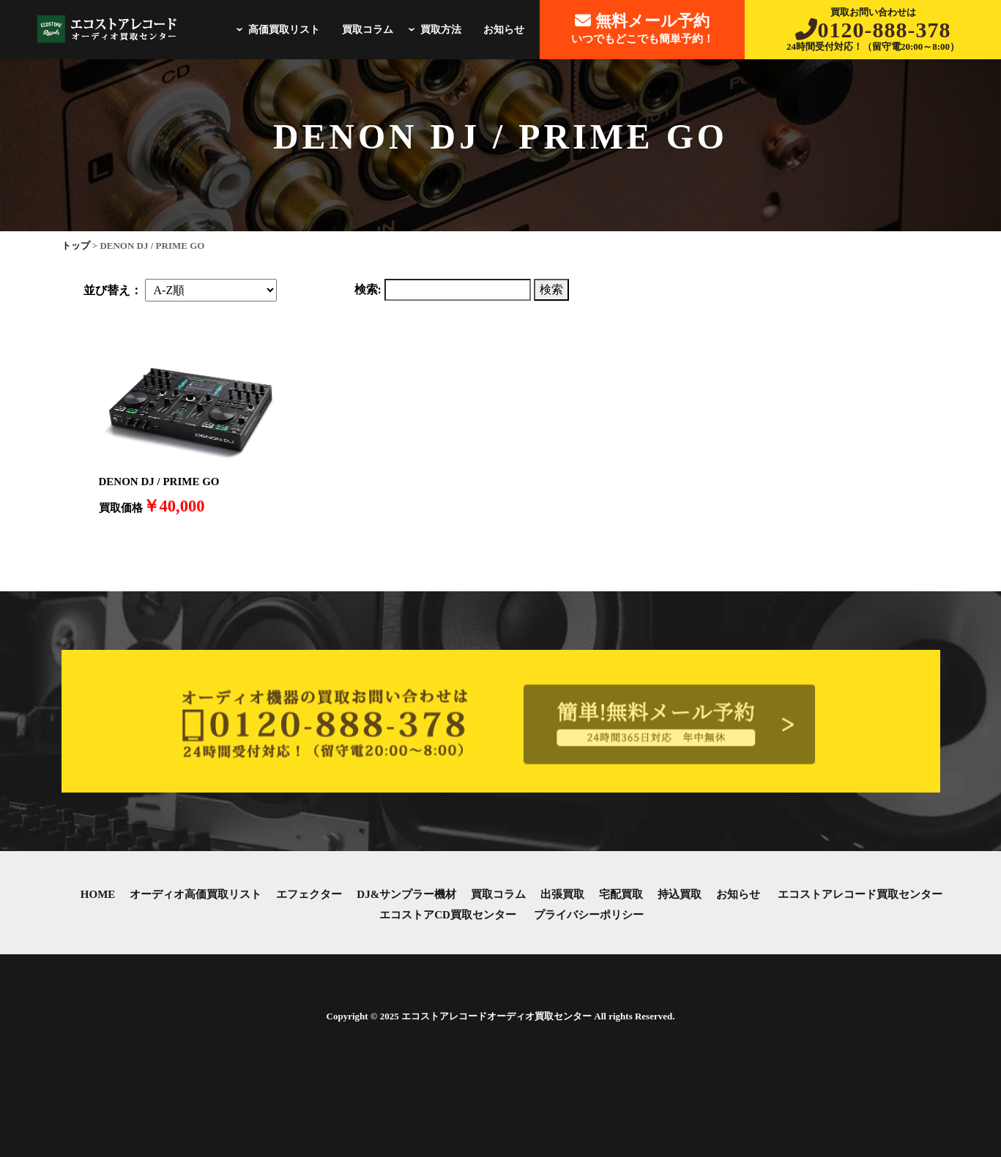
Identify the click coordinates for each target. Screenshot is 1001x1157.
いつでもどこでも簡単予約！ (642, 28)
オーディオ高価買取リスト (195, 894)
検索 (551, 289)
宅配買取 (621, 894)
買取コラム (367, 29)
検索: (368, 289)
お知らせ (503, 29)
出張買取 (562, 894)
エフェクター (309, 894)
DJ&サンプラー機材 (406, 894)
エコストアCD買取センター (447, 915)
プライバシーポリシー (589, 915)
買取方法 (432, 29)
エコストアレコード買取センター (860, 894)
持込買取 (680, 894)
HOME (98, 894)
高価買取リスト (276, 29)
